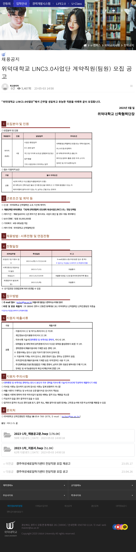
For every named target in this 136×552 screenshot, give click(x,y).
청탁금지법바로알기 (15, 511)
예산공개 (68, 505)
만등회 (7, 3)
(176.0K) (37, 434)
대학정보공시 (121, 505)
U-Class (77, 3)
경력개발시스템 (41, 3)
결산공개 (94, 505)
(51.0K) (33, 448)
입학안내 (21, 3)
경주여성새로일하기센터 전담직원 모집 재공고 (43, 463)
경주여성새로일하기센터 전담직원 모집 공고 (42, 471)
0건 (12, 88)
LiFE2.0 (61, 3)
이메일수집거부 (41, 505)
